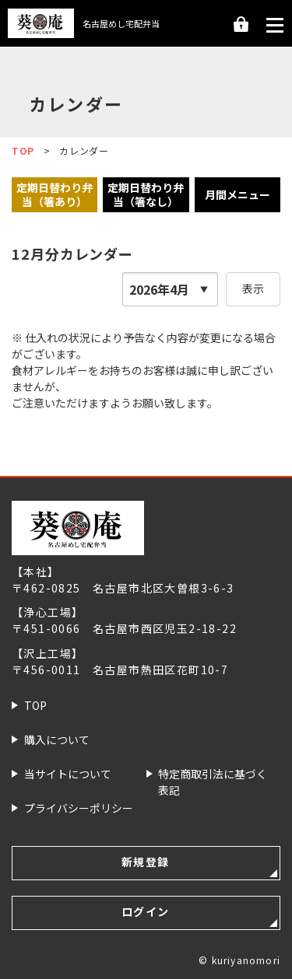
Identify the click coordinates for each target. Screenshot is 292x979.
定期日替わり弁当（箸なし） (145, 194)
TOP (35, 705)
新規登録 (145, 861)
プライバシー (79, 808)
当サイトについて (67, 773)
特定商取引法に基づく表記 (213, 781)
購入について (57, 739)
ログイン (240, 25)
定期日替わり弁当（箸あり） (54, 194)
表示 (253, 288)
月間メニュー (237, 194)
